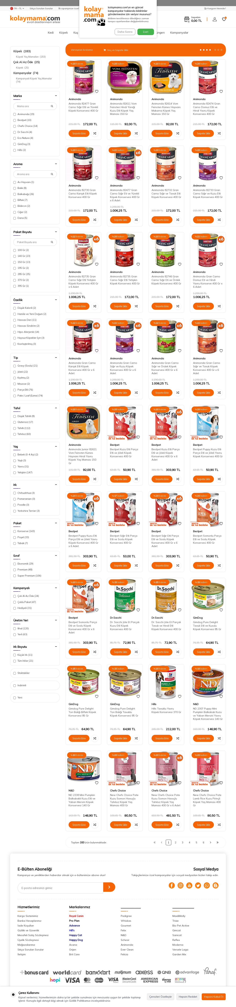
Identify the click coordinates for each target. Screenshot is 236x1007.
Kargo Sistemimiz (28, 916)
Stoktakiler (21, 673)
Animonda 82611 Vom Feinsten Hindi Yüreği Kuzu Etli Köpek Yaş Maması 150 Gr (123, 109)
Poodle (21, 504)
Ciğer (20, 212)
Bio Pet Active (180, 925)
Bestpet (22, 120)
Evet (145, 31)
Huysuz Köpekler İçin (28, 337)
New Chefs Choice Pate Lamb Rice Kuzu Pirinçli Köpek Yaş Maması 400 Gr (207, 800)
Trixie (175, 920)
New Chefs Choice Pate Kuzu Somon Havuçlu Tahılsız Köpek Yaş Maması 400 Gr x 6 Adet (166, 800)
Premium (22, 569)
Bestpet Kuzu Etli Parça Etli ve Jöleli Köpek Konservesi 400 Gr (124, 453)
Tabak (20, 543)
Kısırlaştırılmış (24, 344)
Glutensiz (23, 422)
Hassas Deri (25, 320)
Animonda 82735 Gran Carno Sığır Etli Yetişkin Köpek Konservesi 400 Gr (125, 280)
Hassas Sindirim (26, 325)
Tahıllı (21, 428)
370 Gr (21, 280)
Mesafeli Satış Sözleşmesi (33, 935)
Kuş (75, 32)
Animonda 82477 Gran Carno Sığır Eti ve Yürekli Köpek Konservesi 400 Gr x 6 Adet (125, 195)
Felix (123, 930)
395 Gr (21, 286)
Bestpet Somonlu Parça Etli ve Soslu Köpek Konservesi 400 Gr (207, 539)
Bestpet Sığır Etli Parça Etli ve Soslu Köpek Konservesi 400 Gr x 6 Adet (165, 541)
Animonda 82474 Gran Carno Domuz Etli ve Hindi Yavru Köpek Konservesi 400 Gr (206, 109)
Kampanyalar (179, 32)
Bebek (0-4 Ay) (25, 454)
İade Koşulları (26, 925)
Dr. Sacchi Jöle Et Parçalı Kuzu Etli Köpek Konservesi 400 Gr (124, 625)
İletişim (22, 954)
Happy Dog (76, 940)
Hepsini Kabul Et (213, 996)
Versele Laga (180, 949)
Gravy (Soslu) (25, 365)
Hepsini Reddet (188, 996)
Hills (19, 150)
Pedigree (126, 916)
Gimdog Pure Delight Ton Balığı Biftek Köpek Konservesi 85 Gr (82, 712)
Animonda (23, 114)
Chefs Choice (25, 126)
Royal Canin (76, 916)
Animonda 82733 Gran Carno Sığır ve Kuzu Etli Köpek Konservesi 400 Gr (208, 193)
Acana (73, 944)
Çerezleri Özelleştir (160, 996)
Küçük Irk (22, 654)
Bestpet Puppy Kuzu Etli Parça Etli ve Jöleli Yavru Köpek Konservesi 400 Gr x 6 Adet (83, 541)
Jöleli (20, 371)
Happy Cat (75, 935)
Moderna (177, 944)
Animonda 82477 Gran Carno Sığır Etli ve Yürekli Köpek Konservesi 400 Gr (83, 107)
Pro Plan (74, 920)
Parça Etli (23, 389)
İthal (21, 628)
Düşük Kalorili (24, 308)
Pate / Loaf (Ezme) (28, 395)
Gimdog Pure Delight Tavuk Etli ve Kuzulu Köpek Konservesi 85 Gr (207, 625)
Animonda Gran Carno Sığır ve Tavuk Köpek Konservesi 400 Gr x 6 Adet (206, 368)
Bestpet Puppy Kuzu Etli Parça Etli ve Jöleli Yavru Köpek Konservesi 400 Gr (208, 453)
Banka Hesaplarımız (29, 920)
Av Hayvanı (23, 182)
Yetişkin (22, 472)
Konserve (24, 531)
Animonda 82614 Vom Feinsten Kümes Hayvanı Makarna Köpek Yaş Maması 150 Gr (166, 109)
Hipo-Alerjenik (26, 332)
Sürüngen (158, 32)
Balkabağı (23, 194)
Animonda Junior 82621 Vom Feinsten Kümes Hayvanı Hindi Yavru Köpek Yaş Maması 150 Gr (83, 456)
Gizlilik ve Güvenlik (28, 930)
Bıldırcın (21, 206)
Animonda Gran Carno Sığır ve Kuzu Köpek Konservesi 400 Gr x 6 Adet (123, 368)
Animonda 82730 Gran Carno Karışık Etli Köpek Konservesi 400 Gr (83, 193)
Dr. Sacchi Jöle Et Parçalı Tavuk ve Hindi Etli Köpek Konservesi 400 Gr (166, 625)
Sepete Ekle (79, 133)
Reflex (176, 940)
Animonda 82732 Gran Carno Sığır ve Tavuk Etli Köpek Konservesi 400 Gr (166, 193)
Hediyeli (22, 608)
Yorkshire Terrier (26, 510)
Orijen (72, 949)
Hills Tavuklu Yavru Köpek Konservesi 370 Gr (166, 710)
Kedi (51, 32)
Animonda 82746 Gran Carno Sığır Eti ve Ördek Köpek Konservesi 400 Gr (166, 280)
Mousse (21, 383)
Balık (20, 188)
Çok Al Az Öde (26, 62)
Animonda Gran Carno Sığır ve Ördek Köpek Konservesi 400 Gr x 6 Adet (165, 368)
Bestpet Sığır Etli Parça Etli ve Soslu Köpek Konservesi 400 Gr (123, 539)
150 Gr (21, 262)
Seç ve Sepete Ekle (116, 50)
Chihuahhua (24, 493)
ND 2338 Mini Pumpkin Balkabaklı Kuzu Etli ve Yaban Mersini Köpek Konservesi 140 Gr (82, 800)
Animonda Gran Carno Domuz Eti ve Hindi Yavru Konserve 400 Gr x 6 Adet (207, 281)
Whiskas (126, 920)
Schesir (125, 940)
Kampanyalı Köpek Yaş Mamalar (34, 80)
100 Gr (21, 250)
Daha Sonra (124, 31)
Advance (74, 925)
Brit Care (74, 954)
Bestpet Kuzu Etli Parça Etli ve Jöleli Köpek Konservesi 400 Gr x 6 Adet (166, 454)
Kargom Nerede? (215, 8)
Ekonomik (23, 563)
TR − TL (17, 8)
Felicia (124, 954)
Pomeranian (24, 498)
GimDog (21, 144)
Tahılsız (22, 434)
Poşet (21, 537)
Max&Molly (178, 916)
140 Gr (21, 256)
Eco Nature (23, 138)
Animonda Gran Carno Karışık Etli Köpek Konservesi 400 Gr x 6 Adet (82, 368)
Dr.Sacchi (22, 132)
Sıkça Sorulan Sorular (41, 8)
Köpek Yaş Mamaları (31, 56)
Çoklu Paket (24, 602)
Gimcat (176, 930)
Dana (20, 218)
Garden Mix (179, 954)
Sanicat (177, 935)
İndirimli (19, 685)
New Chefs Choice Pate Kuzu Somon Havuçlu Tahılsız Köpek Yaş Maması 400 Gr (124, 800)
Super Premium (27, 575)
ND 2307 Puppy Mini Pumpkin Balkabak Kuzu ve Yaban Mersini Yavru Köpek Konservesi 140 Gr (208, 714)
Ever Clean (127, 949)
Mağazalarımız (26, 944)
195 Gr (21, 268)
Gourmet (126, 925)
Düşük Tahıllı (24, 416)
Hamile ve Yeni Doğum (29, 314)
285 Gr (21, 274)
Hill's (71, 930)
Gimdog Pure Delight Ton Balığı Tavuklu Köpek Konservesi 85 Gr (124, 712)
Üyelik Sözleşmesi (28, 940)
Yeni (17, 697)
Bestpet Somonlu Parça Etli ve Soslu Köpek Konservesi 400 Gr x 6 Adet (83, 627)
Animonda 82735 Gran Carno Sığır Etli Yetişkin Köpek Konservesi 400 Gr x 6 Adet (83, 281)
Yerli (20, 634)
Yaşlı (19, 460)
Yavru (21, 466)
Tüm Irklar (23, 660)
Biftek (20, 200)
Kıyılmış (21, 377)
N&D (196, 704)
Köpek (63, 32)
